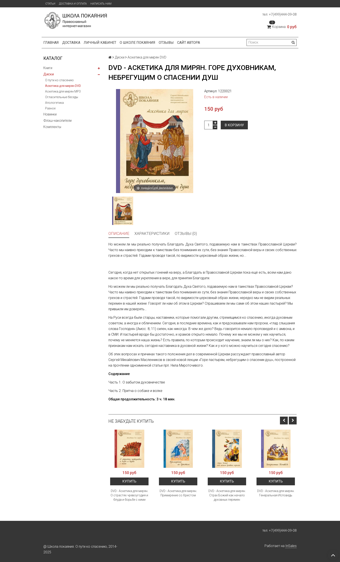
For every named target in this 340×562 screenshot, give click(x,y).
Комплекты (52, 127)
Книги (47, 68)
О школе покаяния (137, 43)
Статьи (50, 3)
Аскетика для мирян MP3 (63, 91)
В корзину (234, 125)
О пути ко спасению (59, 80)
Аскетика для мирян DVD (63, 86)
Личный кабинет (100, 43)
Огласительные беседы (61, 97)
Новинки (50, 114)
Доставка (71, 43)
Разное (50, 108)
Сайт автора (188, 43)
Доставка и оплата (73, 3)
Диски (48, 74)
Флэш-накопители (57, 121)
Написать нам (100, 3)
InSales (291, 546)
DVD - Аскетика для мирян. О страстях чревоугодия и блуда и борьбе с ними (129, 495)
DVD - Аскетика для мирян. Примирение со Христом (178, 493)
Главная (51, 43)
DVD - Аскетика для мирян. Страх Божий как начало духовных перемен (227, 495)
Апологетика (54, 102)
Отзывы (166, 43)
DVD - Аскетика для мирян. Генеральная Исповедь (275, 493)
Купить (129, 481)
